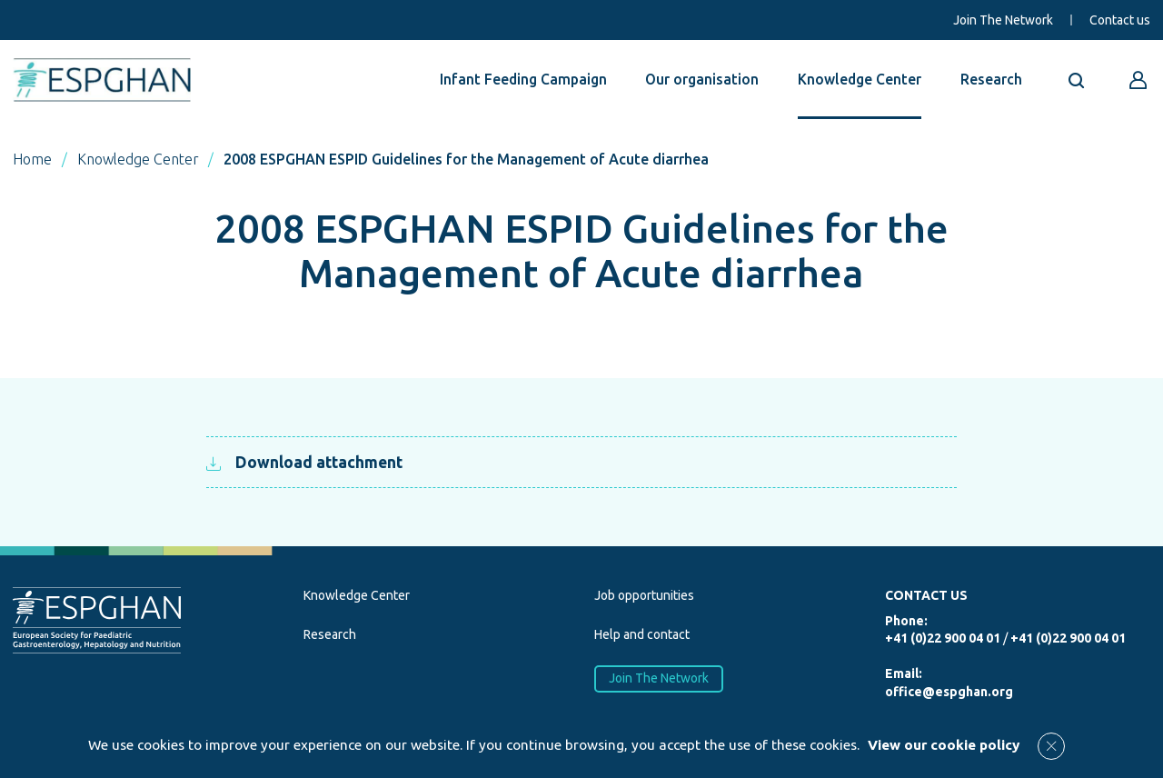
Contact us (1119, 20)
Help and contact (642, 634)
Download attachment (304, 462)
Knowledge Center (859, 79)
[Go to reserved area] (1138, 80)
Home (32, 159)
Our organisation (702, 79)
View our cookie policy (943, 745)
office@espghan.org (949, 691)
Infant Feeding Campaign (523, 79)
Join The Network (1003, 20)
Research (991, 79)
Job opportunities (644, 595)
